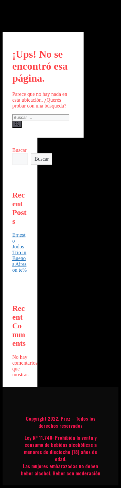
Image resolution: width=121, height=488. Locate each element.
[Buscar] (17, 124)
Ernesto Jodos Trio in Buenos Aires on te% (19, 252)
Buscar (19, 150)
